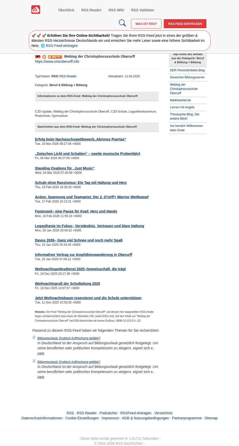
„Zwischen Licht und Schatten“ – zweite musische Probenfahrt (87, 154)
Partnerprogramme (187, 418)
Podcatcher (109, 413)
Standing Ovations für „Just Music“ (65, 168)
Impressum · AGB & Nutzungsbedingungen (135, 418)
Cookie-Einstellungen (82, 418)
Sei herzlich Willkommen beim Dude (186, 128)
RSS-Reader (68, 76)
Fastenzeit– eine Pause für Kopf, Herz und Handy (76, 211)
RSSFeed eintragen (135, 413)
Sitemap (211, 418)
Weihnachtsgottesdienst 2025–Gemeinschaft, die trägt (80, 269)
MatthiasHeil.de (180, 100)
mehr (41, 353)
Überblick (66, 10)
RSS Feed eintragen (185, 24)
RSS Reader (91, 10)
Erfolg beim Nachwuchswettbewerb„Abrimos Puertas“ (80, 139)
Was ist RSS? (146, 24)
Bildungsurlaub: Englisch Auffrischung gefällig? (69, 338)
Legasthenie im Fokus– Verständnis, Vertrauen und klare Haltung (89, 226)
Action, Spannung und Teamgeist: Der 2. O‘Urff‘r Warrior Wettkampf (92, 197)
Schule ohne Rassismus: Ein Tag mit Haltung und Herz (81, 183)
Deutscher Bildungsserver (187, 77)
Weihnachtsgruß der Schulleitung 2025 (67, 284)
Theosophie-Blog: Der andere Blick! (185, 116)
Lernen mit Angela (182, 107)
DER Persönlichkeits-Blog (187, 70)
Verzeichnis (163, 413)
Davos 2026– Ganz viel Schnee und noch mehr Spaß (79, 240)
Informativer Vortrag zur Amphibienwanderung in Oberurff (83, 255)
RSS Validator (142, 10)
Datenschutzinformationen (42, 418)
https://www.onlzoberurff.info (57, 61)
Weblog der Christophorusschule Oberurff (184, 89)
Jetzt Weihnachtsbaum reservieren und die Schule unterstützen (88, 298)
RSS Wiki (116, 10)
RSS (70, 413)
